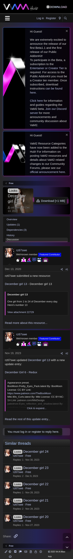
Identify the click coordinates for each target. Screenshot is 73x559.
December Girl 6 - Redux (21, 372)
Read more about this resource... (26, 322)
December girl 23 (35, 468)
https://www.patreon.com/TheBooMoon (29, 393)
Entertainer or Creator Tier (47, 68)
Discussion (13, 239)
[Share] (61, 269)
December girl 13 (16, 284)
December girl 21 (35, 500)
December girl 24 (35, 451)
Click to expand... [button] (37, 408)
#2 (67, 353)
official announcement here (47, 172)
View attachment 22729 (20, 312)
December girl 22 (35, 484)
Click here (36, 100)
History (10, 235)
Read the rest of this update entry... (27, 419)
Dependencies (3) (17, 229)
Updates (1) (13, 224)
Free (28, 455)
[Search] (65, 18)
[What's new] (59, 18)
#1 (67, 269)
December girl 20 (35, 517)
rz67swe (15, 207)
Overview (12, 219)
